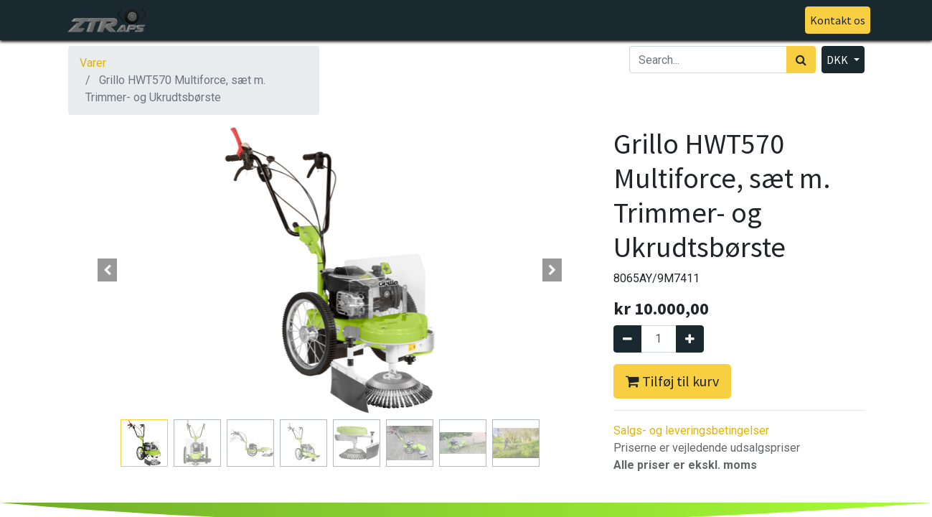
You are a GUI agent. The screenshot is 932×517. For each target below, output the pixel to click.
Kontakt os (832, 20)
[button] (107, 270)
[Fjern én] (627, 339)
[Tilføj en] (690, 339)
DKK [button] (838, 59)
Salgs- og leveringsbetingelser (691, 430)
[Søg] (801, 59)
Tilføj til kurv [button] (672, 381)
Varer (93, 63)
